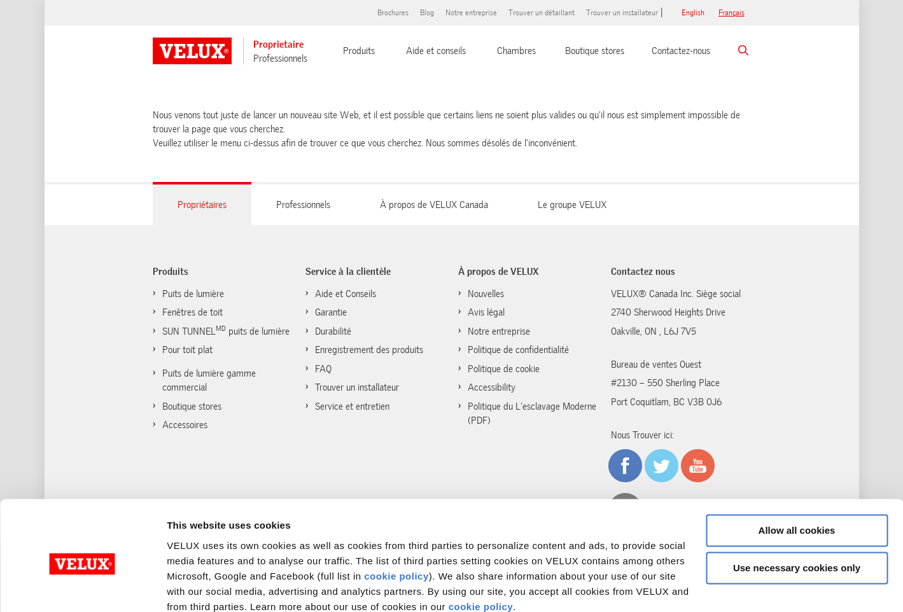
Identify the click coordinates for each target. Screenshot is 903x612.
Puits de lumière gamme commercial (209, 381)
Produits (359, 51)
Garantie (331, 312)
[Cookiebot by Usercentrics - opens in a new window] (82, 587)
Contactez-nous (681, 51)
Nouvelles (486, 294)
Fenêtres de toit (192, 312)
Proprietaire (278, 44)
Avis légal (486, 312)
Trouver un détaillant (541, 12)
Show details (196, 586)
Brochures (393, 12)
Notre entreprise (471, 12)
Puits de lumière (193, 294)
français (731, 12)
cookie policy (396, 521)
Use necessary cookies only (796, 513)
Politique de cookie (504, 369)
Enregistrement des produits (369, 350)
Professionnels (280, 58)
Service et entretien (352, 406)
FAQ (323, 369)
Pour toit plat (187, 350)
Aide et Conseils (345, 294)
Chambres (516, 51)
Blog (427, 12)
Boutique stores (594, 51)
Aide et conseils (436, 51)
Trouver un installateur (622, 12)
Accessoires (184, 425)
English (693, 12)
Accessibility (491, 387)
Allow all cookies (797, 476)
